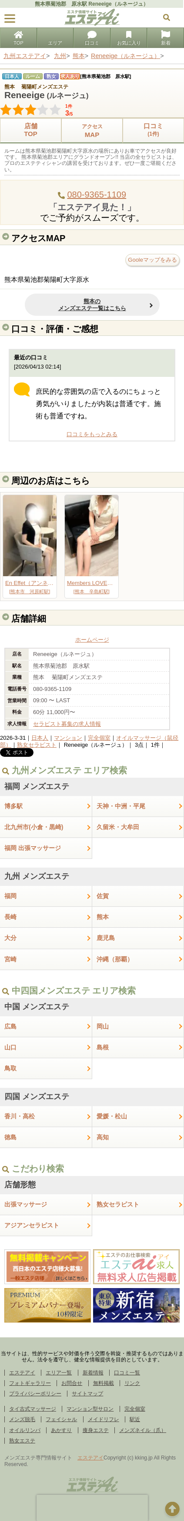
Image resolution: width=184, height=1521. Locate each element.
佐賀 (103, 895)
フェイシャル (61, 1419)
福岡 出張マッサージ (32, 847)
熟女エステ (22, 1441)
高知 (103, 1137)
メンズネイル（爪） (142, 1430)
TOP (18, 38)
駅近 (135, 1419)
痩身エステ (96, 1430)
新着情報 (93, 1373)
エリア (55, 38)
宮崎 (10, 959)
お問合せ (71, 1383)
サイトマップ (87, 1394)
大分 (10, 937)
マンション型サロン (90, 1409)
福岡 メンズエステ (36, 786)
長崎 (10, 916)
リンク (132, 1383)
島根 (103, 1047)
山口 (10, 1047)
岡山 (103, 1026)
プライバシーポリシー (35, 1394)
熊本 (103, 916)
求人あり (70, 76)
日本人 (39, 738)
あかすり (61, 1430)
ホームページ (92, 639)
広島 (10, 1026)
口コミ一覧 (127, 1373)
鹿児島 (106, 937)
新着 (166, 38)
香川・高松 (19, 1116)
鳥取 (10, 1068)
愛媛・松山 (112, 1116)
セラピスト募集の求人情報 (67, 724)
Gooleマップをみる (152, 259)
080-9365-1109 (96, 194)
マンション (68, 738)
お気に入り (129, 38)
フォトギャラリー (30, 1383)
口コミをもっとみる (92, 434)
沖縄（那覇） (115, 959)
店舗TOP (30, 129)
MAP (92, 130)
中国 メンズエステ (36, 1006)
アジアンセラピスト (31, 1225)
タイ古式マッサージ (32, 1409)
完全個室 (99, 738)
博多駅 (13, 806)
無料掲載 (103, 1383)
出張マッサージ (25, 1204)
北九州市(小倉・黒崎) (34, 827)
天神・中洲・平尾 (121, 806)
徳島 (10, 1137)
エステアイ (22, 1373)
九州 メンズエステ (36, 876)
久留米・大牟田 (118, 827)
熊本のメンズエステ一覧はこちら (92, 304)
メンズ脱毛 (22, 1419)
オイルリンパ (24, 1430)
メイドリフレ (103, 1419)
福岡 (10, 895)
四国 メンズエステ (36, 1096)
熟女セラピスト (37, 745)
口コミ (92, 38)
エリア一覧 (59, 1373)
